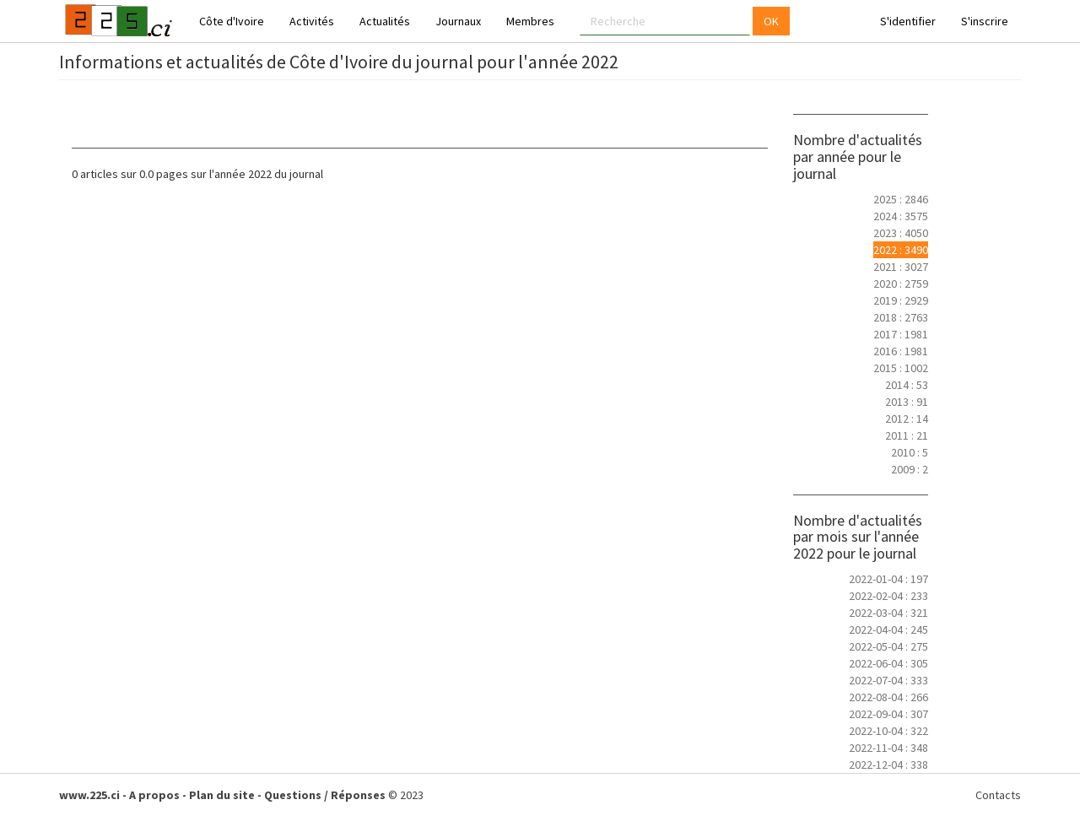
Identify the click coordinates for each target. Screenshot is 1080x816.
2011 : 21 (906, 435)
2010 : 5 (909, 452)
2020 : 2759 (900, 283)
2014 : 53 (906, 384)
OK (771, 21)
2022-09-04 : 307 (888, 713)
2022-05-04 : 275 (888, 646)
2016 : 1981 (900, 351)
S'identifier (908, 21)
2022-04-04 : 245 (888, 629)
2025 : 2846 (900, 199)
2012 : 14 (906, 418)
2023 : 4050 (900, 232)
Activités (311, 21)
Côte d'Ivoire (231, 21)
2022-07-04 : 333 (888, 680)
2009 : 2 (909, 469)
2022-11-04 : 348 (888, 747)
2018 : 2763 (900, 317)
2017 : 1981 (900, 334)
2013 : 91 (906, 401)
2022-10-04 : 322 (888, 730)
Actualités (384, 21)
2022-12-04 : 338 (888, 764)
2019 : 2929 (900, 300)
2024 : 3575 (900, 216)
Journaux (458, 21)
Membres (530, 21)
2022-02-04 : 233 (888, 595)
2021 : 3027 (900, 266)
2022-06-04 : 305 (888, 663)
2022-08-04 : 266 (888, 697)
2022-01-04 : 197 (888, 578)
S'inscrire (984, 21)
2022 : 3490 (900, 249)
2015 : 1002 (900, 368)
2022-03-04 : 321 (888, 612)
